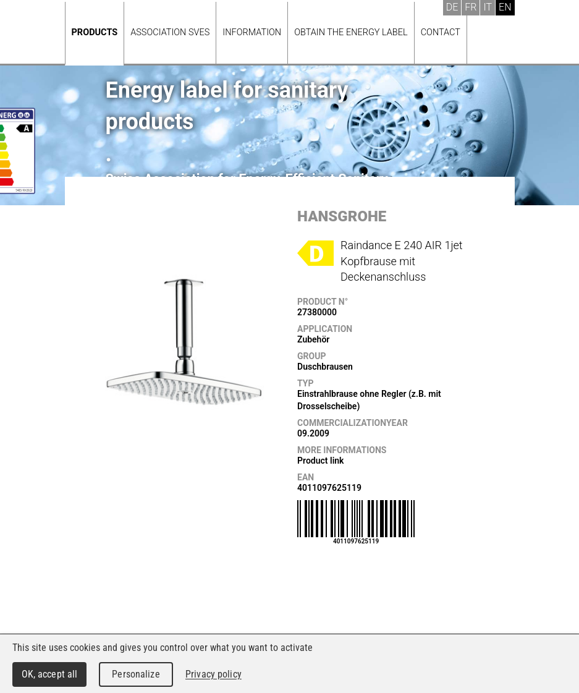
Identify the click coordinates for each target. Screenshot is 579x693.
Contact (440, 32)
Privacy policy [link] (213, 674)
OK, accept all (50, 674)
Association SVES (169, 32)
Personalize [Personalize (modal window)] (135, 674)
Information (251, 32)
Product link (320, 461)
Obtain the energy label (351, 32)
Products (95, 32)
